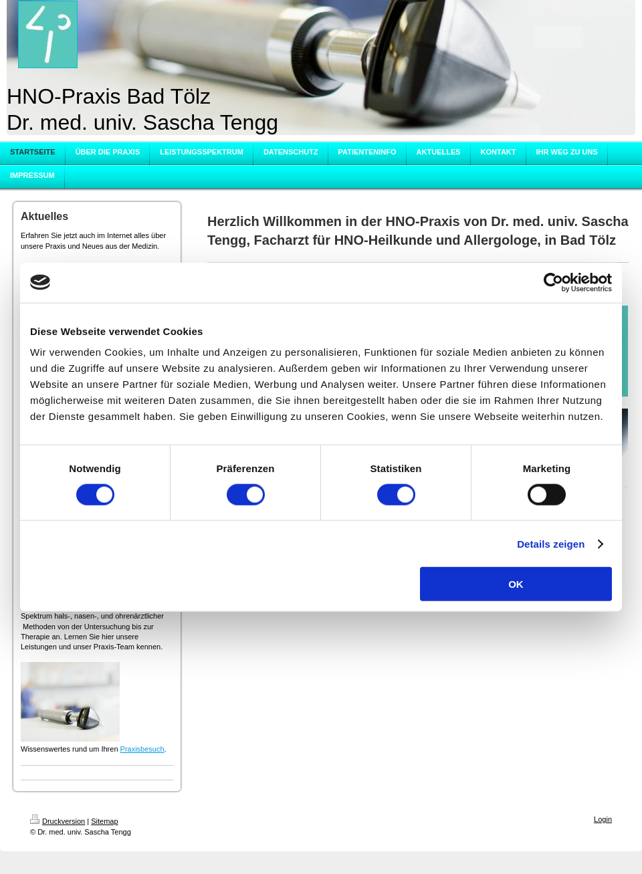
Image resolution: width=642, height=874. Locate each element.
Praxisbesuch (142, 749)
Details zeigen (550, 543)
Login (603, 819)
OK (516, 584)
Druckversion (57, 821)
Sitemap (104, 821)
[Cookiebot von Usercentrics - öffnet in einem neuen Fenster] (553, 282)
